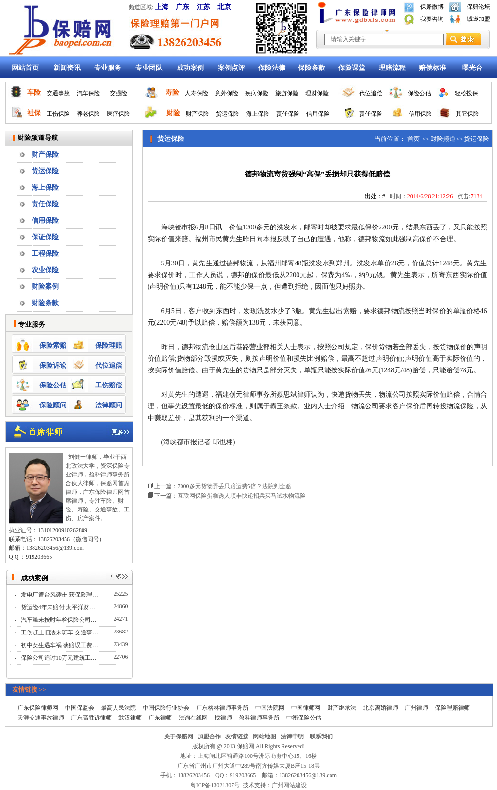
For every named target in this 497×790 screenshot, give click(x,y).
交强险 (118, 93)
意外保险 (226, 93)
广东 (182, 7)
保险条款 (311, 67)
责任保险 (287, 113)
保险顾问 (52, 405)
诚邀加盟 (478, 19)
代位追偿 (370, 93)
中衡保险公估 (303, 717)
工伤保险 (58, 113)
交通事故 (58, 93)
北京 (224, 7)
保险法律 (271, 67)
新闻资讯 (67, 67)
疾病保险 (256, 93)
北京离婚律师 (380, 707)
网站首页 (25, 67)
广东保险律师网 (37, 707)
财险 (173, 113)
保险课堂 (351, 67)
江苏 (203, 7)
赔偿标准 (432, 67)
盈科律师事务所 (259, 717)
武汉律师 (130, 717)
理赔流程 (392, 67)
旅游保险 (286, 93)
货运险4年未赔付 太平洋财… (59, 607)
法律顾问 (108, 405)
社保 (34, 113)
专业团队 (149, 67)
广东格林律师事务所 (222, 707)
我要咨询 (432, 19)
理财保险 (317, 93)
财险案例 (45, 286)
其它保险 (467, 113)
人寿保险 (196, 93)
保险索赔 (52, 345)
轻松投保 (466, 93)
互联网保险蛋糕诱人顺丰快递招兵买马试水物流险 (242, 495)
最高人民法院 (118, 707)
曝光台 (472, 67)
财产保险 (197, 113)
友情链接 (236, 736)
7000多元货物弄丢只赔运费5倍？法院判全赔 (234, 486)
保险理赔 (108, 345)
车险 (34, 92)
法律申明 (292, 736)
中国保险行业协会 (166, 707)
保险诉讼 (52, 365)
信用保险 (318, 113)
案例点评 (231, 67)
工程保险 (45, 253)
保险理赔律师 (452, 707)
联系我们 (321, 736)
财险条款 (45, 303)
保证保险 (45, 237)
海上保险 (257, 113)
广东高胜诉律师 (91, 717)
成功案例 (190, 67)
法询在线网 (193, 717)
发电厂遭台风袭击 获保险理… (60, 594)
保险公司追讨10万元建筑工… (59, 657)
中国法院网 (269, 707)
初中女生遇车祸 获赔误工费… (60, 645)
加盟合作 (209, 736)
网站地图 (264, 736)
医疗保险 (118, 113)
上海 (161, 7)
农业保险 (45, 270)
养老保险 (88, 113)
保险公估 (419, 93)
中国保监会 (79, 707)
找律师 (223, 717)
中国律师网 (305, 707)
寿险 (172, 92)
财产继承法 (341, 707)
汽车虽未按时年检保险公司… (59, 619)
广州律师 (416, 707)
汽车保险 (88, 93)
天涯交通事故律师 (40, 717)
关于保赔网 (178, 736)
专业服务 (107, 67)
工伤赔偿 (108, 385)
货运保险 (227, 113)
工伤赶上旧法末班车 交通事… (60, 632)
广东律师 (160, 717)
